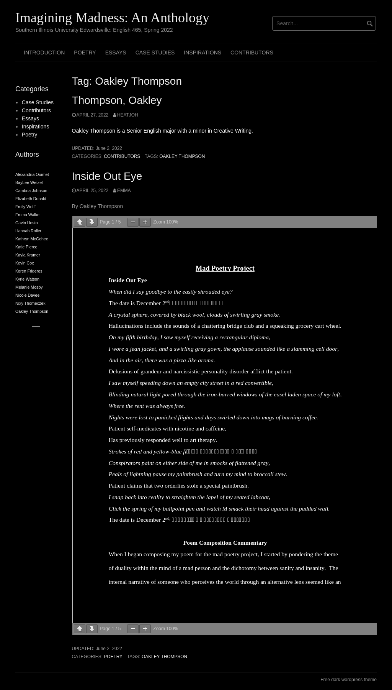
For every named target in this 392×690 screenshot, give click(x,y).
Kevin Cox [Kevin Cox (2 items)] (24, 263)
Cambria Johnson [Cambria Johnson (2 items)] (31, 190)
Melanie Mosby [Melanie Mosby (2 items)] (29, 287)
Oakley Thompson (182, 156)
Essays (115, 52)
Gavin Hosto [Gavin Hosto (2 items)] (26, 222)
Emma (124, 190)
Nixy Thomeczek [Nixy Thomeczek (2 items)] (30, 303)
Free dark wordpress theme (348, 679)
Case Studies (155, 52)
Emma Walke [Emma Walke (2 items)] (27, 214)
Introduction (44, 52)
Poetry (85, 52)
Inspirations (202, 52)
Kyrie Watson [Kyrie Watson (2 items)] (27, 279)
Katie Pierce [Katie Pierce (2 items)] (26, 247)
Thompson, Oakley (117, 100)
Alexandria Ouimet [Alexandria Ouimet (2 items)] (32, 174)
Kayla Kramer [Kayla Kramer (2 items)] (27, 255)
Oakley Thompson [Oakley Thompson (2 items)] (31, 311)
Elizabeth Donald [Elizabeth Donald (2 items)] (30, 198)
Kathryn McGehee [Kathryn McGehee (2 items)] (31, 239)
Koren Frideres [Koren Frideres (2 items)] (28, 271)
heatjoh (127, 115)
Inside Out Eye (107, 176)
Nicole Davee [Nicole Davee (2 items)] (27, 295)
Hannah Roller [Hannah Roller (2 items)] (28, 230)
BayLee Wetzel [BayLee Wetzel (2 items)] (28, 182)
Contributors (251, 52)
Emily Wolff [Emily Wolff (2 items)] (25, 206)
